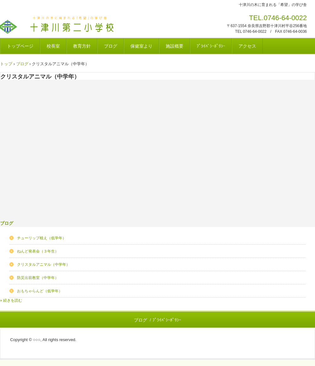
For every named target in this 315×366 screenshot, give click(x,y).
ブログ (110, 46)
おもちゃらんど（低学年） (39, 291)
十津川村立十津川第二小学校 (97, 26)
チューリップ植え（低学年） (41, 238)
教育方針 (82, 46)
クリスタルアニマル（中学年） (43, 264)
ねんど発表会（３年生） (38, 251)
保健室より (141, 46)
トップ (6, 63)
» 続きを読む (11, 300)
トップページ (20, 46)
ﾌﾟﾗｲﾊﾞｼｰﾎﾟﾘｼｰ (211, 46)
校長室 (53, 46)
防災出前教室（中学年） (38, 278)
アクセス (247, 46)
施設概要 (174, 46)
